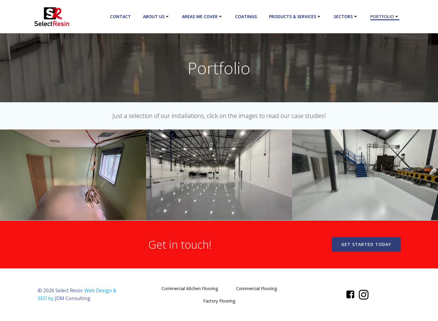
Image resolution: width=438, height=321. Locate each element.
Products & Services (295, 16)
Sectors (346, 16)
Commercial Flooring (256, 288)
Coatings (246, 16)
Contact (120, 16)
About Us (156, 16)
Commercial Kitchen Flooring (189, 288)
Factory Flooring (219, 301)
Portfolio (384, 16)
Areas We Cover (202, 16)
